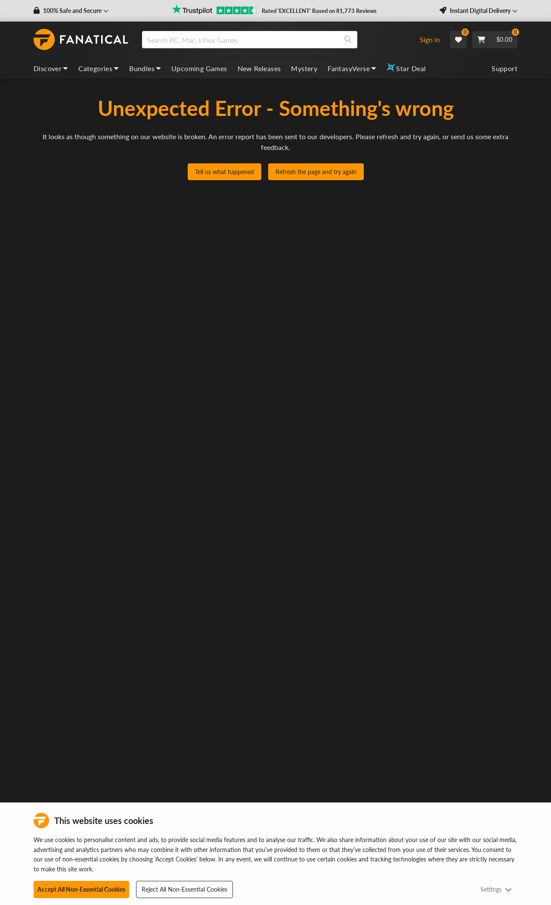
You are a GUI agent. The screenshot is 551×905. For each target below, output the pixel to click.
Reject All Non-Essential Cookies (184, 889)
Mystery (304, 68)
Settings (496, 889)
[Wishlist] (458, 39)
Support (504, 68)
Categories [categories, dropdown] (98, 68)
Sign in (430, 39)
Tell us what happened (224, 171)
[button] (71, 11)
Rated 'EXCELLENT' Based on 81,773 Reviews (319, 10)
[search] (240, 39)
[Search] (347, 39)
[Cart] (494, 39)
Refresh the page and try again (316, 171)
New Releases (259, 68)
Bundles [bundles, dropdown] (145, 68)
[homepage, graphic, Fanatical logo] (81, 39)
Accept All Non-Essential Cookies (81, 889)
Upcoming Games (199, 68)
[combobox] (277, 39)
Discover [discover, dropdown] (51, 68)
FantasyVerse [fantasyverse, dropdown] (352, 68)
